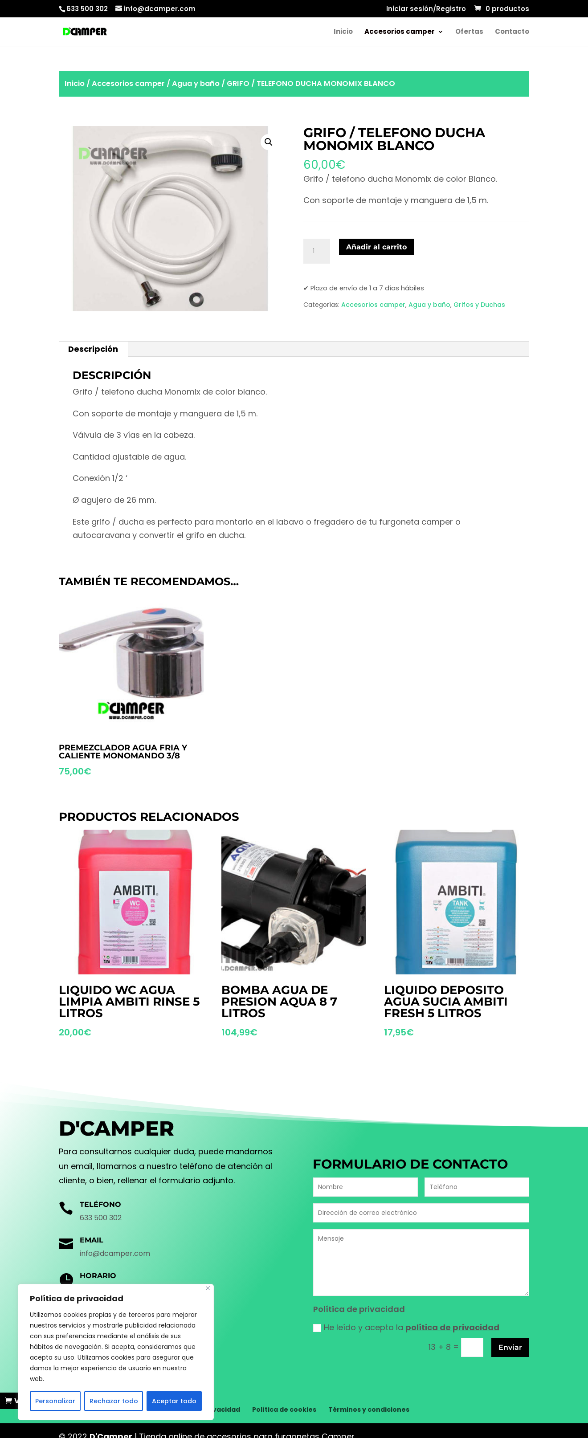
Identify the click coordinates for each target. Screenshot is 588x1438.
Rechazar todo (114, 1401)
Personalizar (55, 1401)
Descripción (93, 348)
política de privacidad (452, 1327)
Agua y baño (196, 83)
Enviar (510, 1347)
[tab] (93, 349)
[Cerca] (208, 1288)
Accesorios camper (399, 32)
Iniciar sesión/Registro (426, 9)
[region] (116, 1352)
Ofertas (469, 32)
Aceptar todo (174, 1401)
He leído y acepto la (406, 1327)
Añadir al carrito (376, 247)
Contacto (512, 32)
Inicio (343, 32)
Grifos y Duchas (479, 304)
